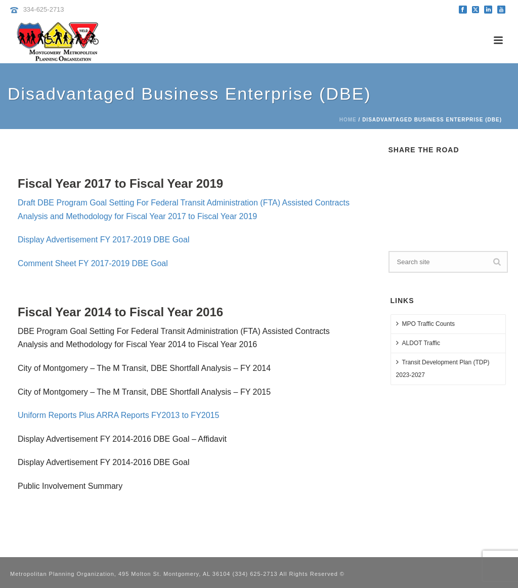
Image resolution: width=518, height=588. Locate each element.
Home (348, 119)
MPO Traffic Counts (425, 323)
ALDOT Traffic (418, 343)
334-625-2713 (43, 9)
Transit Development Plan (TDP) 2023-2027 (443, 368)
